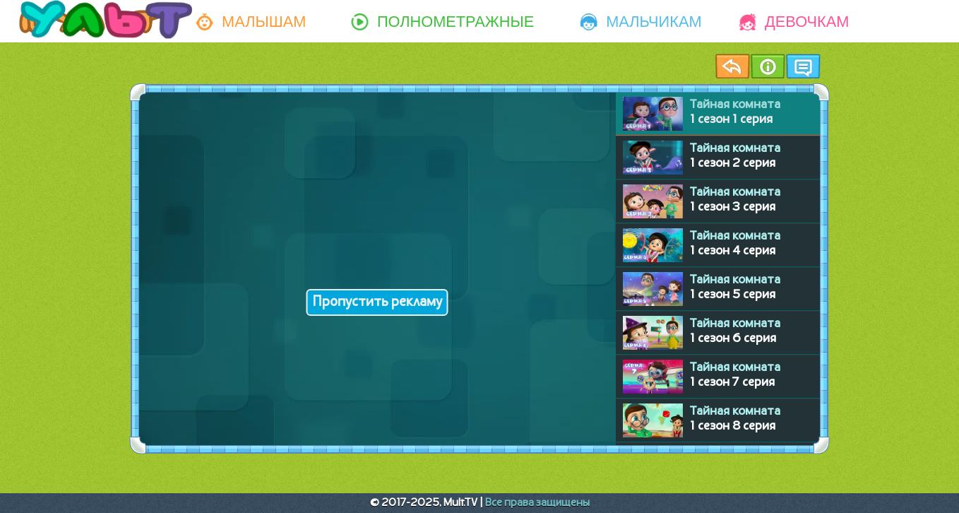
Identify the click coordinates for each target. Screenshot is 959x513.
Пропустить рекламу (377, 302)
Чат (803, 66)
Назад (732, 66)
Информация (767, 66)
